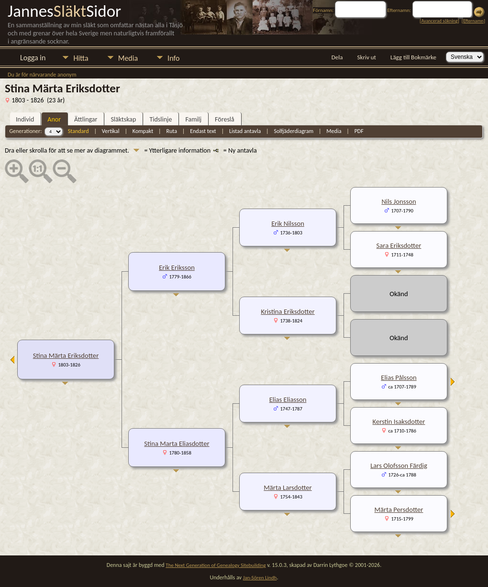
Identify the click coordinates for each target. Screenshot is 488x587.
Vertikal (111, 131)
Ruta (171, 131)
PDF (359, 131)
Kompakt (143, 131)
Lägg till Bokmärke (413, 57)
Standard (78, 131)
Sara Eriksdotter (399, 245)
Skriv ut (366, 57)
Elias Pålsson (398, 377)
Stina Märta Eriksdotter (66, 355)
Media (128, 58)
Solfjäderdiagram (293, 131)
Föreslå (224, 119)
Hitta (80, 58)
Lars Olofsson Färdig (398, 465)
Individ (25, 119)
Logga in (32, 57)
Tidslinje (160, 119)
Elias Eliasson (288, 399)
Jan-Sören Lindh (260, 578)
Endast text (203, 131)
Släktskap (123, 119)
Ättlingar (85, 119)
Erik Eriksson (177, 267)
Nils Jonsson (398, 201)
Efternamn (473, 21)
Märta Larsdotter (287, 487)
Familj (193, 119)
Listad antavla (245, 131)
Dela (337, 57)
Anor (54, 119)
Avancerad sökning (439, 21)
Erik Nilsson (287, 223)
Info (173, 58)
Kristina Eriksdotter (287, 311)
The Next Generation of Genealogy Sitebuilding (216, 565)
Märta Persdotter (399, 509)
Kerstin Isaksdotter (399, 421)
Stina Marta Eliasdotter (176, 443)
